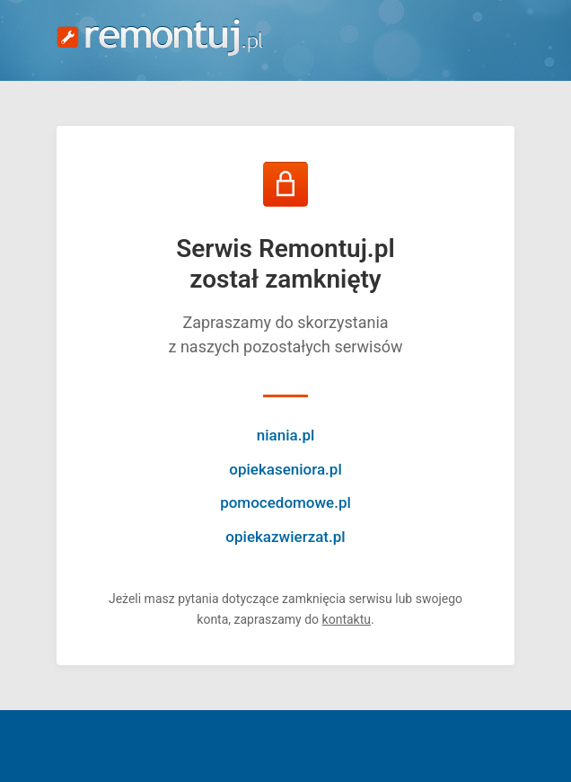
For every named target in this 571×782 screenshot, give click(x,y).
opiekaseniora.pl (285, 469)
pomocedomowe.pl (285, 502)
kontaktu (346, 619)
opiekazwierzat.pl (285, 537)
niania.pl (286, 435)
